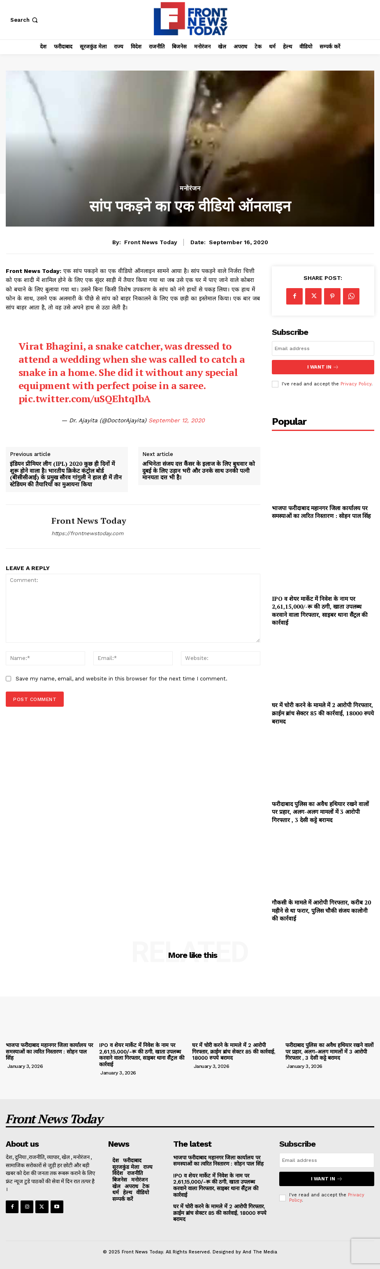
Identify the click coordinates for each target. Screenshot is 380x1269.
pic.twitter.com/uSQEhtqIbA (85, 398)
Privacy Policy (356, 384)
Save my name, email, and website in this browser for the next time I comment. (121, 679)
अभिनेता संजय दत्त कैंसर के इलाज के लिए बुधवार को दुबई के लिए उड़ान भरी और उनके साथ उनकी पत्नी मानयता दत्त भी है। (198, 470)
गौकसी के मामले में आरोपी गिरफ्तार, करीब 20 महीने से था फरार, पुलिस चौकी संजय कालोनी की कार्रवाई (321, 910)
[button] (24, 20)
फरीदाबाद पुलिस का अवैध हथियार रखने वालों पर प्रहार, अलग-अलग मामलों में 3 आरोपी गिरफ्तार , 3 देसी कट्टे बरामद (320, 811)
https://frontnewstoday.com (87, 533)
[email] (323, 348)
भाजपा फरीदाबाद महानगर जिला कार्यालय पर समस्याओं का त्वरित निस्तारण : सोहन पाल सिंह (321, 512)
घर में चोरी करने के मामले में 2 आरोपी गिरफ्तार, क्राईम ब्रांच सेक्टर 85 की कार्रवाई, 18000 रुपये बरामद (323, 713)
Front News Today (150, 242)
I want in (322, 367)
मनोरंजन (190, 189)
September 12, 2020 (176, 420)
